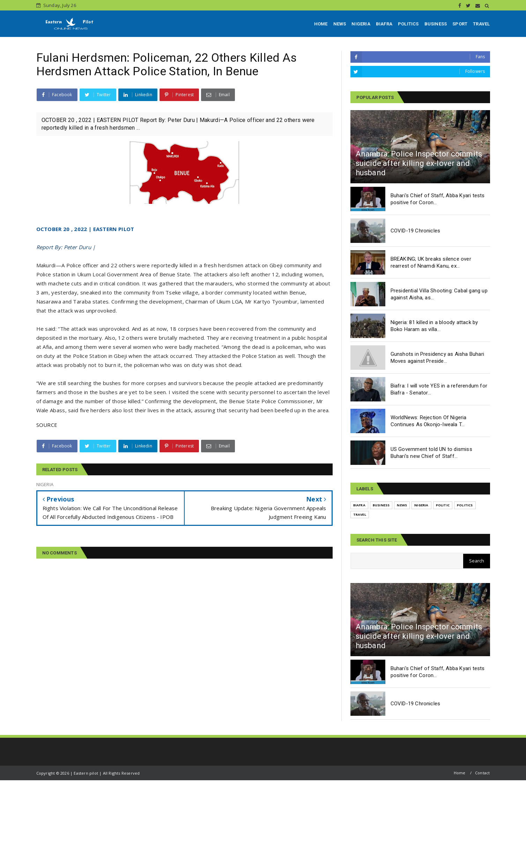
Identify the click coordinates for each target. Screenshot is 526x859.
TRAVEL (481, 23)
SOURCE (47, 424)
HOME (321, 23)
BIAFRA (384, 23)
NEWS (339, 23)
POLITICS (408, 23)
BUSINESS (435, 23)
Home (460, 773)
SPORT (459, 23)
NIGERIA (360, 23)
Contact (482, 773)
